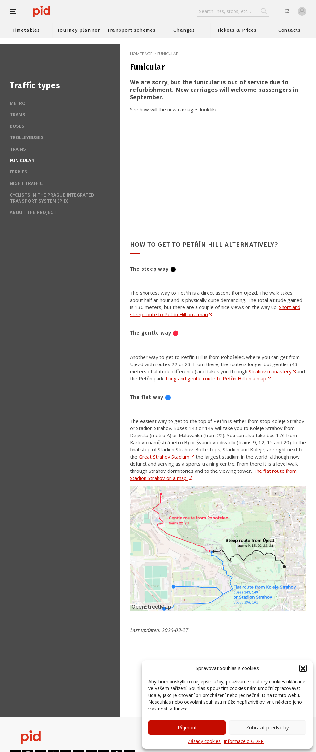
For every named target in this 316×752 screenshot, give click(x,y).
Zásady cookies (204, 741)
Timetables (26, 30)
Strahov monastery (270, 371)
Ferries (18, 172)
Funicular (22, 160)
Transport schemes (131, 30)
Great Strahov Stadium (164, 456)
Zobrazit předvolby (267, 727)
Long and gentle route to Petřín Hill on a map (216, 378)
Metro (18, 103)
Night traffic (26, 183)
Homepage (141, 53)
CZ (287, 11)
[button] (303, 668)
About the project (33, 212)
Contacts (289, 30)
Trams (17, 115)
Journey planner (79, 30)
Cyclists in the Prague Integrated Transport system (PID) (52, 198)
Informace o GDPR (244, 741)
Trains (18, 149)
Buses (17, 126)
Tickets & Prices (237, 30)
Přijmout (187, 727)
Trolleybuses (27, 137)
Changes (184, 30)
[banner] (61, 11)
